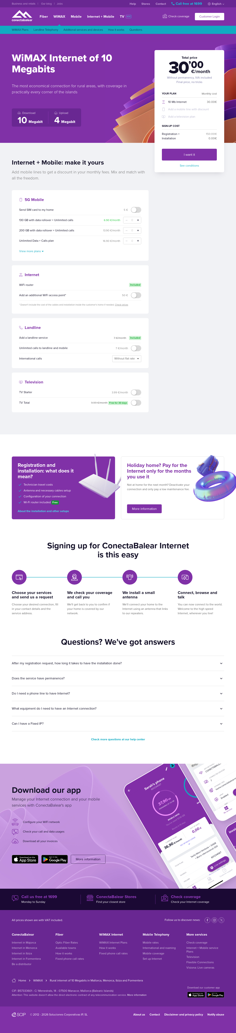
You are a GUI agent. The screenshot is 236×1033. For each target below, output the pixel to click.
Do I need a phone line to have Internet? (41, 693)
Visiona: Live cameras (200, 967)
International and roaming (159, 948)
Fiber (44, 17)
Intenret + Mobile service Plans (202, 949)
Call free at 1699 (187, 4)
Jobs (60, 3)
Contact (161, 4)
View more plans (30, 251)
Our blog (47, 3)
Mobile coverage (153, 953)
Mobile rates (151, 942)
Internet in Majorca (24, 942)
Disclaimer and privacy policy (183, 1014)
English (216, 4)
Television (192, 957)
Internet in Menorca (24, 948)
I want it (189, 155)
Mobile (76, 17)
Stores (145, 4)
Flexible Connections (200, 962)
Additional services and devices (83, 30)
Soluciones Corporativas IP (66, 1014)
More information (144, 509)
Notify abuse (215, 1014)
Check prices (121, 304)
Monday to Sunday (43, 899)
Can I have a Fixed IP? (28, 724)
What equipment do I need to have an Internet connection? (54, 708)
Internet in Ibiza (22, 953)
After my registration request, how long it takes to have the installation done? (67, 663)
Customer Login (209, 16)
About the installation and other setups (43, 511)
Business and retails (24, 3)
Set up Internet (152, 959)
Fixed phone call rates (69, 959)
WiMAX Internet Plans (113, 942)
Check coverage (176, 16)
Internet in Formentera (26, 959)
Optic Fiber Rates (66, 942)
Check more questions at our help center (118, 739)
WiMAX (59, 17)
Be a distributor (21, 964)
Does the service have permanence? (38, 678)
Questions (135, 30)
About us (139, 1014)
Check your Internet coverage (192, 899)
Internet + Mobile (100, 17)
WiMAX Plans (20, 30)
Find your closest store (118, 899)
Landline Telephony (46, 30)
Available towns (65, 948)
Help (133, 4)
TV (125, 17)
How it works (116, 30)
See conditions (189, 166)
